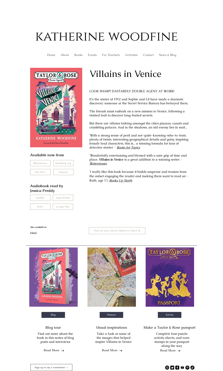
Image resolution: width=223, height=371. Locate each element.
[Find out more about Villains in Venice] (117, 230)
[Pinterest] (187, 368)
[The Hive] (40, 172)
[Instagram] (167, 368)
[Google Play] (63, 207)
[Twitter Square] (172, 368)
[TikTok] (192, 368)
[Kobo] (40, 207)
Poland (33, 232)
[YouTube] (182, 368)
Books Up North (120, 180)
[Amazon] (63, 172)
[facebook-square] (177, 368)
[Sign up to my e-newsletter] (51, 367)
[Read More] (51, 350)
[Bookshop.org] (63, 163)
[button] (110, 55)
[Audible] (40, 198)
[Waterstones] (40, 163)
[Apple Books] (63, 198)
